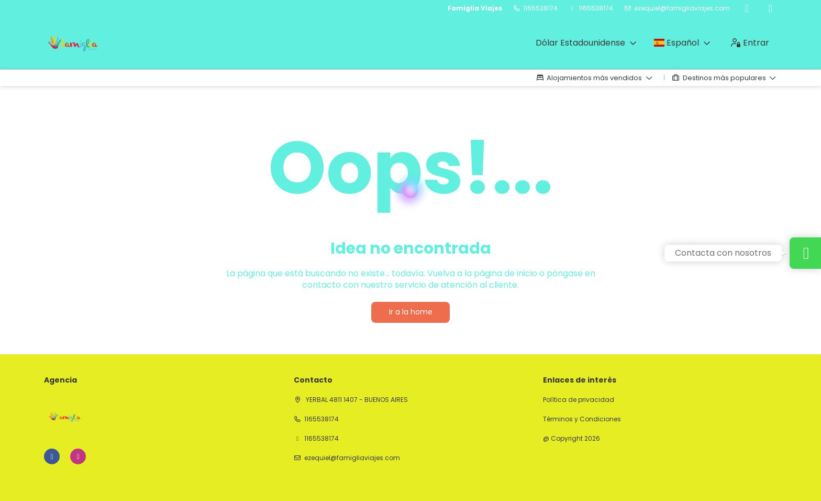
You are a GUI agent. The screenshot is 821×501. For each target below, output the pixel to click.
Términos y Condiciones (582, 419)
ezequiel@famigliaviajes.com (682, 8)
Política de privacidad (578, 400)
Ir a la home (410, 312)
